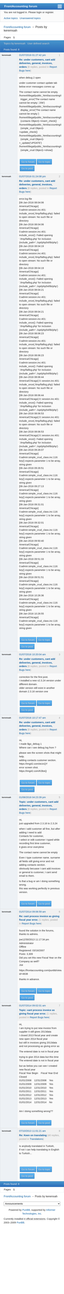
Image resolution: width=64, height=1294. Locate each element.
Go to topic (44, 161)
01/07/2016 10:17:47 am (32, 717)
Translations (36, 1139)
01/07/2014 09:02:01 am (32, 1005)
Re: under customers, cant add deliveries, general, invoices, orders (37, 63)
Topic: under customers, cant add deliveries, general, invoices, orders (38, 805)
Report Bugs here (31, 923)
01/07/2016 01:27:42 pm (32, 55)
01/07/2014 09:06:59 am (32, 911)
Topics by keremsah (14, 43)
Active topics (11, 18)
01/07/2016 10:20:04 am (32, 654)
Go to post (27, 168)
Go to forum (28, 161)
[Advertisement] (32, 1259)
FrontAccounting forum (20, 6)
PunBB (26, 1210)
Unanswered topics (30, 18)
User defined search (38, 43)
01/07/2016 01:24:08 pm (32, 176)
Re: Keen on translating (33, 1135)
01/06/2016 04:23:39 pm (32, 797)
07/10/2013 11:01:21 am (32, 1131)
